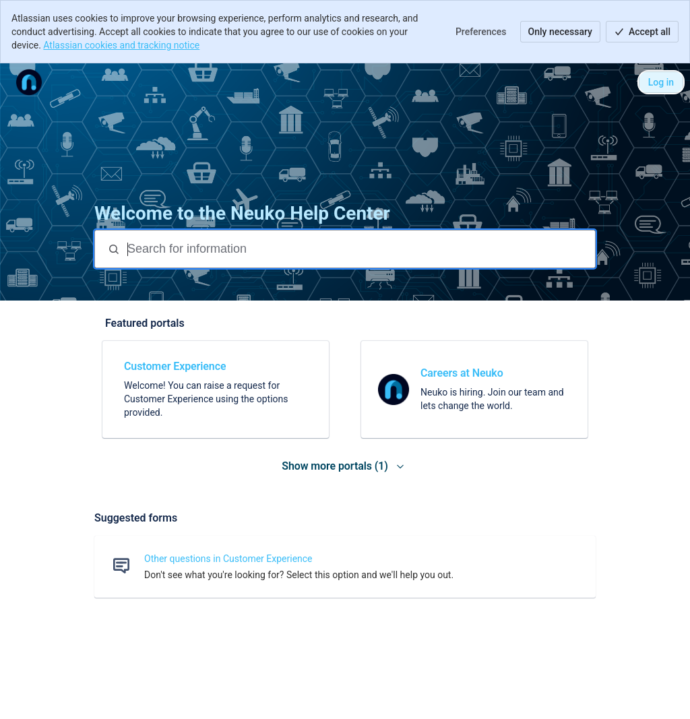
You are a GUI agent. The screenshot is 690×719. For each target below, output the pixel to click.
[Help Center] (29, 82)
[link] (215, 389)
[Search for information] (360, 249)
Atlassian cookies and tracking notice (121, 45)
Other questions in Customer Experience (228, 558)
